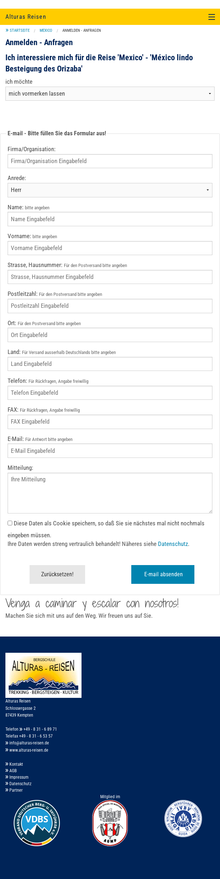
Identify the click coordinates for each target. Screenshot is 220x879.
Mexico (46, 30)
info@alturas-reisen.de (27, 742)
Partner (14, 790)
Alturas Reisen (25, 16)
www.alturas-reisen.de (26, 750)
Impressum (16, 777)
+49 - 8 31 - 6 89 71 (38, 729)
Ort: (44, 323)
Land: (62, 352)
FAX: (44, 409)
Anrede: (17, 178)
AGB (11, 770)
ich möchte (18, 81)
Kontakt (14, 764)
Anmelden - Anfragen (81, 30)
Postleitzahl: (55, 293)
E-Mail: (40, 439)
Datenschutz (173, 544)
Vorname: (32, 236)
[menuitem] (18, 30)
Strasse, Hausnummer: (67, 265)
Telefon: (48, 380)
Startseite (20, 30)
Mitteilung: (20, 467)
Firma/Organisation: (32, 149)
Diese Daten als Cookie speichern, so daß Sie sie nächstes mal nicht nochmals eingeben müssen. (106, 529)
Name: (28, 207)
